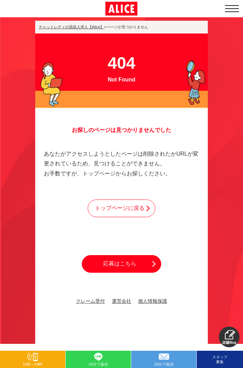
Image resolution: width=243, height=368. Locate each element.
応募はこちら (119, 264)
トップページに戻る (120, 208)
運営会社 (121, 301)
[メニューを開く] (232, 9)
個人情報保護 (152, 301)
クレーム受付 (90, 301)
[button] (229, 337)
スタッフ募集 (219, 359)
